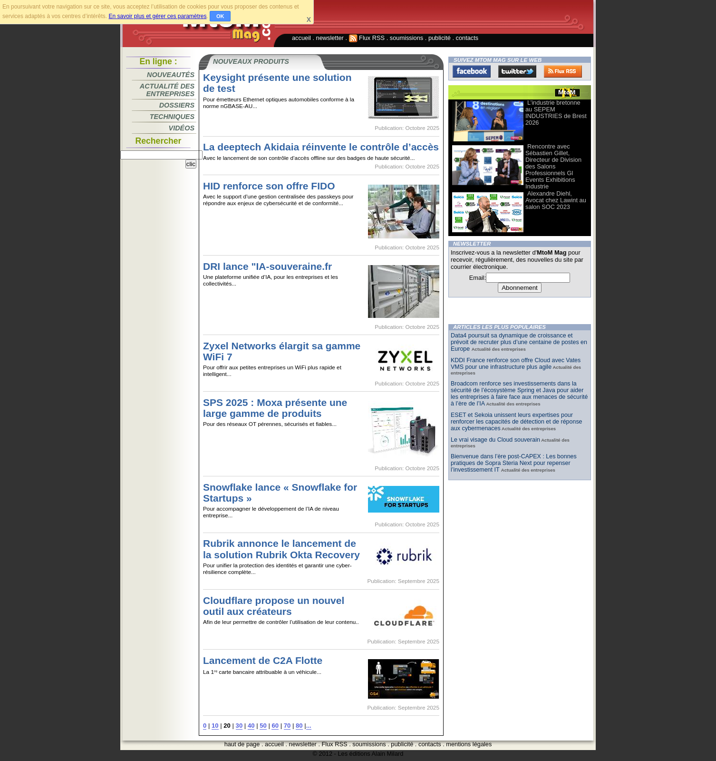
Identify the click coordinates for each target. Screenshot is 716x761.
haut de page (242, 744)
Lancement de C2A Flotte (262, 660)
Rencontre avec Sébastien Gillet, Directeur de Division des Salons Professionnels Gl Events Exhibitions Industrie (553, 166)
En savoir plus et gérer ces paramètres (157, 16)
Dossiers (176, 105)
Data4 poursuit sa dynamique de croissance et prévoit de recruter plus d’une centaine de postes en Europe (519, 342)
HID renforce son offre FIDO (269, 185)
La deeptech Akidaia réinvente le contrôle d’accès (321, 146)
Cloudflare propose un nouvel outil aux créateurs (273, 606)
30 (239, 725)
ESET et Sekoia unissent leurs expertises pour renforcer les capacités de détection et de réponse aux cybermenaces (516, 422)
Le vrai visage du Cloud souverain (495, 439)
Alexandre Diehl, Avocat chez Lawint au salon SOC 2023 (555, 200)
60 (275, 725)
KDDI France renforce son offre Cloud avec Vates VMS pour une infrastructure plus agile (516, 363)
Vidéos (181, 128)
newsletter (330, 37)
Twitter (517, 71)
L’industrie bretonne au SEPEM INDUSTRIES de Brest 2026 (556, 112)
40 (251, 725)
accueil (301, 37)
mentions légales (469, 744)
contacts (467, 37)
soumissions (406, 37)
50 (263, 725)
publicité (439, 37)
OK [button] (220, 16)
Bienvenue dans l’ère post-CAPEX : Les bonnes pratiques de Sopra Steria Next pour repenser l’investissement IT (514, 463)
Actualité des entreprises (167, 90)
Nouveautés (170, 75)
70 (287, 725)
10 (215, 725)
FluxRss (563, 71)
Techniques (172, 116)
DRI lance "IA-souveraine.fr (267, 266)
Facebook (472, 71)
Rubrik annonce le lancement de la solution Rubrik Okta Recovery (281, 549)
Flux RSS (367, 37)
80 (299, 725)
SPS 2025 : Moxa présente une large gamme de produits (275, 408)
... (308, 725)
